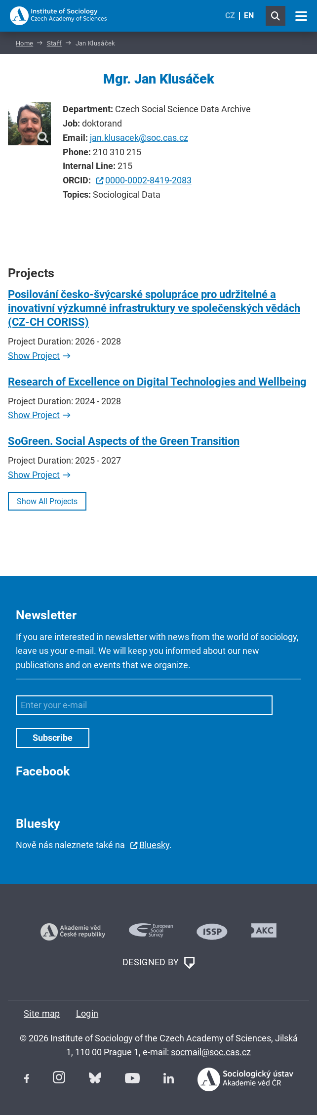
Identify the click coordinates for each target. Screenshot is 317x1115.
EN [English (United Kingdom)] (249, 15)
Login (87, 1013)
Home (24, 43)
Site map (42, 1013)
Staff (54, 43)
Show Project (34, 355)
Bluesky (154, 845)
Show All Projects (47, 501)
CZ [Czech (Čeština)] (230, 15)
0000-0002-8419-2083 (148, 180)
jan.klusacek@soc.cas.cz (139, 137)
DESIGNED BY (158, 962)
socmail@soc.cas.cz (211, 1052)
